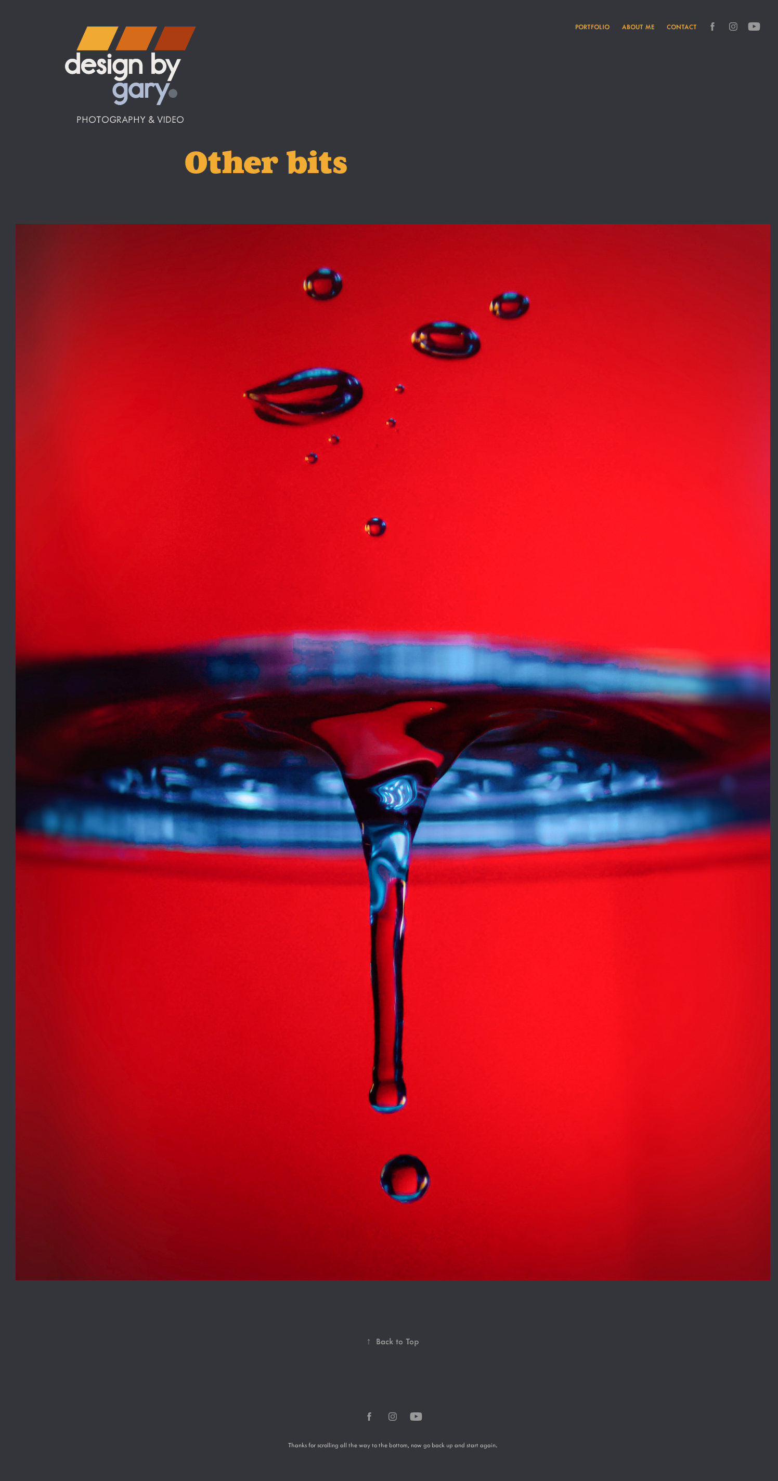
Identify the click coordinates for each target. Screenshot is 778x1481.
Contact (682, 26)
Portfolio (592, 26)
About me (638, 26)
